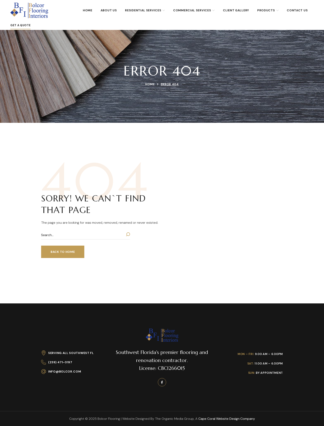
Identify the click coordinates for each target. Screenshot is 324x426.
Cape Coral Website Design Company (226, 419)
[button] (62, 252)
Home (150, 84)
